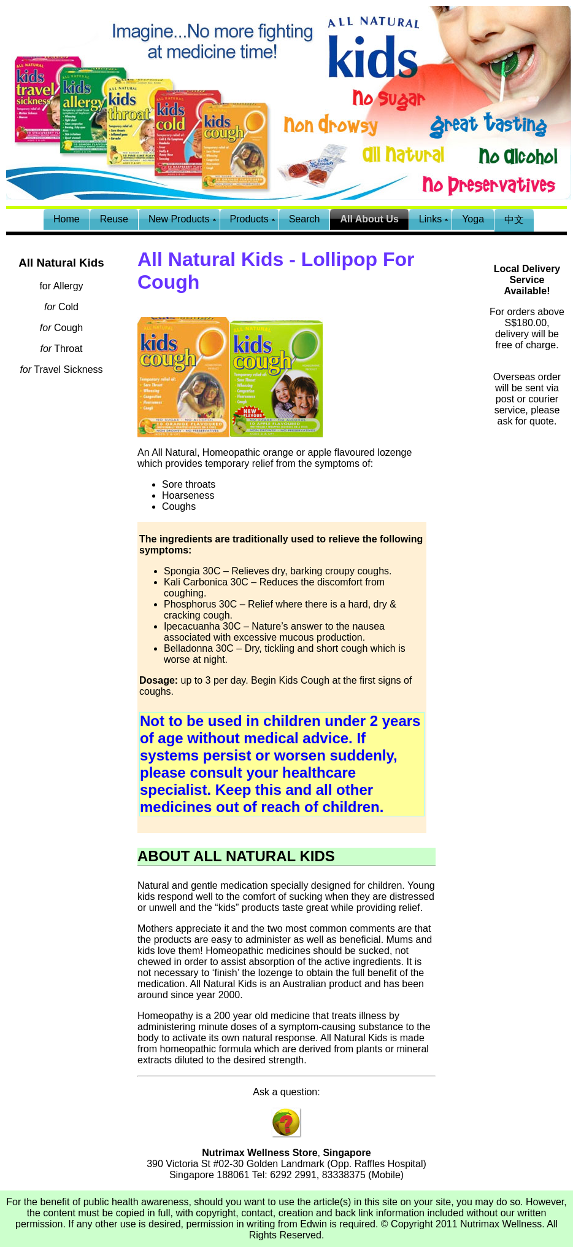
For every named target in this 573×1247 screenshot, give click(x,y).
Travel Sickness (61, 369)
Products (249, 219)
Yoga (473, 219)
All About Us (369, 219)
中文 (514, 219)
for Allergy (61, 286)
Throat (61, 348)
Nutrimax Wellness (501, 1224)
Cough (61, 327)
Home (66, 219)
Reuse (114, 219)
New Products (179, 219)
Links (430, 219)
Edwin (313, 1224)
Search (304, 219)
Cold (61, 307)
